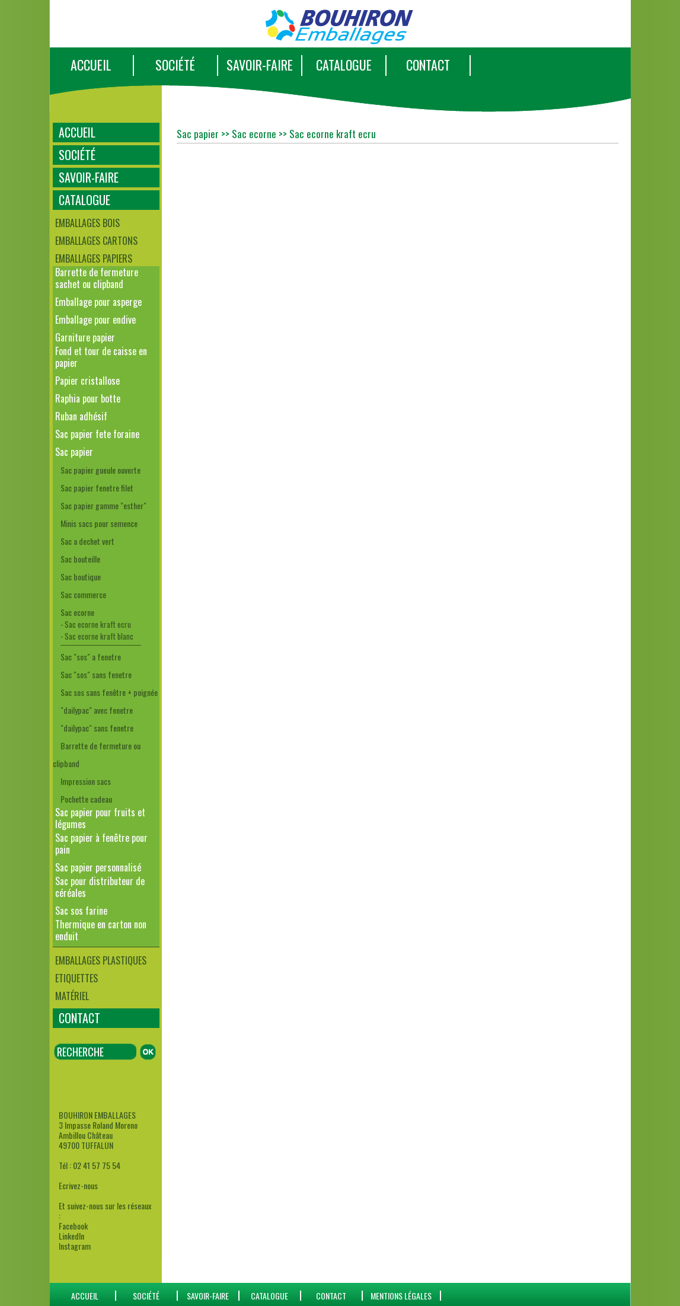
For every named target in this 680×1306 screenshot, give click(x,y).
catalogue (269, 1296)
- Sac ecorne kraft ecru (95, 624)
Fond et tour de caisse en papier (101, 357)
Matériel (72, 996)
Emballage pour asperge (98, 302)
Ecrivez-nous (78, 1185)
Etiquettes (76, 978)
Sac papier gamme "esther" (103, 505)
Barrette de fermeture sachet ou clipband (96, 278)
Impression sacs (85, 781)
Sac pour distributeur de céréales (100, 887)
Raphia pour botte (87, 398)
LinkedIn (71, 1236)
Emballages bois (87, 223)
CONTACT (428, 64)
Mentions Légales (401, 1296)
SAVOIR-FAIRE (259, 64)
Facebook (73, 1225)
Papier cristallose (87, 381)
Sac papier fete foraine (97, 434)
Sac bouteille (80, 559)
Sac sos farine (81, 911)
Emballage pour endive (95, 319)
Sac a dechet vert (87, 541)
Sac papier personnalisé (98, 867)
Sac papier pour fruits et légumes (100, 818)
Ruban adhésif (81, 416)
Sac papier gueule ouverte (100, 470)
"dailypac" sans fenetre (96, 727)
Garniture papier (85, 337)
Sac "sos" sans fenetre (96, 674)
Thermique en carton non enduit (100, 930)
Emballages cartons (96, 241)
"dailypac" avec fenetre (96, 710)
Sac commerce (83, 594)
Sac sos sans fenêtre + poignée (109, 692)
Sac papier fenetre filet (96, 487)
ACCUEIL (91, 64)
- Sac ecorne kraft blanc (96, 636)
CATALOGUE (344, 64)
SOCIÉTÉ (175, 64)
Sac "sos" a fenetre (90, 656)
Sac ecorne (77, 612)
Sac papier (74, 452)
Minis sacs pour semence (99, 523)
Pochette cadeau (86, 799)
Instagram (75, 1246)
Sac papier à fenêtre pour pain (101, 843)
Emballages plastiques (100, 960)
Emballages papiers (93, 258)
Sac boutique (80, 576)
